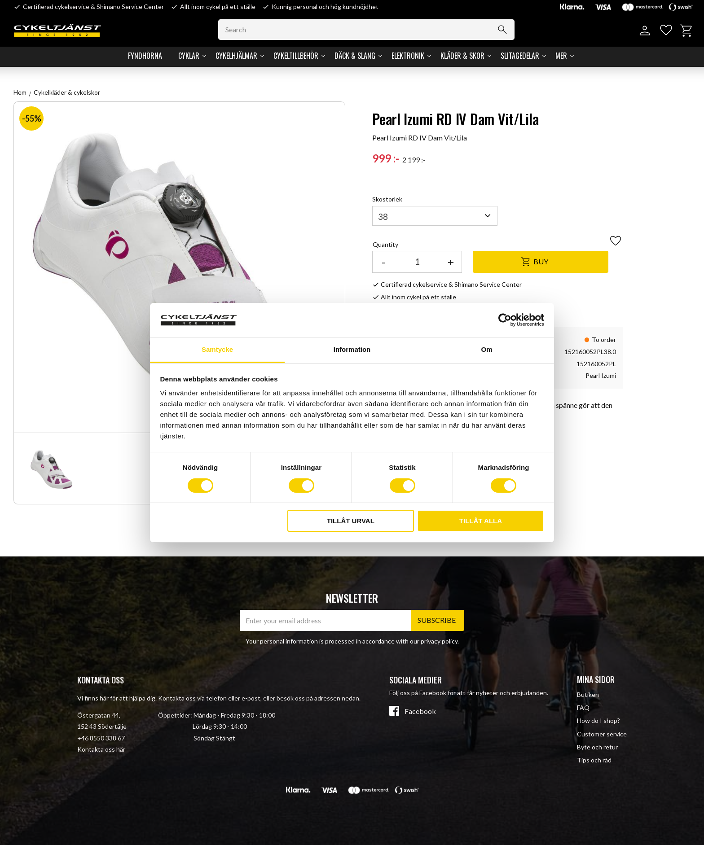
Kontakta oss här (101, 749)
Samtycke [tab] (217, 349)
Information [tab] (352, 349)
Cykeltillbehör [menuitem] (295, 55)
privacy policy (439, 641)
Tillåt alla (480, 521)
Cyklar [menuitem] (188, 55)
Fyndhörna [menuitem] (145, 55)
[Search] (505, 30)
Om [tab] (486, 349)
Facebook (420, 711)
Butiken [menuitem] (588, 694)
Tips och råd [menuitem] (594, 760)
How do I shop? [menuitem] (598, 720)
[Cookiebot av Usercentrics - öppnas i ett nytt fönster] (505, 320)
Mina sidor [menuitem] (596, 679)
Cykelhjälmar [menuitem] (236, 55)
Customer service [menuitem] (602, 734)
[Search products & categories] (370, 29)
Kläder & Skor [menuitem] (462, 55)
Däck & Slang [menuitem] (354, 55)
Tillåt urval (350, 521)
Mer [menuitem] (561, 55)
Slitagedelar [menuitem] (520, 55)
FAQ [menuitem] (583, 707)
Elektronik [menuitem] (408, 55)
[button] (665, 30)
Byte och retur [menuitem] (597, 747)
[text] (385, 158)
